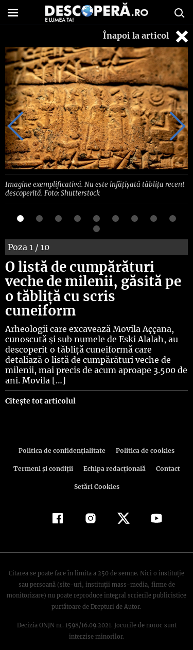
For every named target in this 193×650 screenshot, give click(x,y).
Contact (166, 453)
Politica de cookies (143, 435)
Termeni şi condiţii (44, 453)
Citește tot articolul (40, 385)
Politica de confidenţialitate (64, 435)
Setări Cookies (96, 471)
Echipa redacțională (113, 453)
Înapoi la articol (147, 36)
